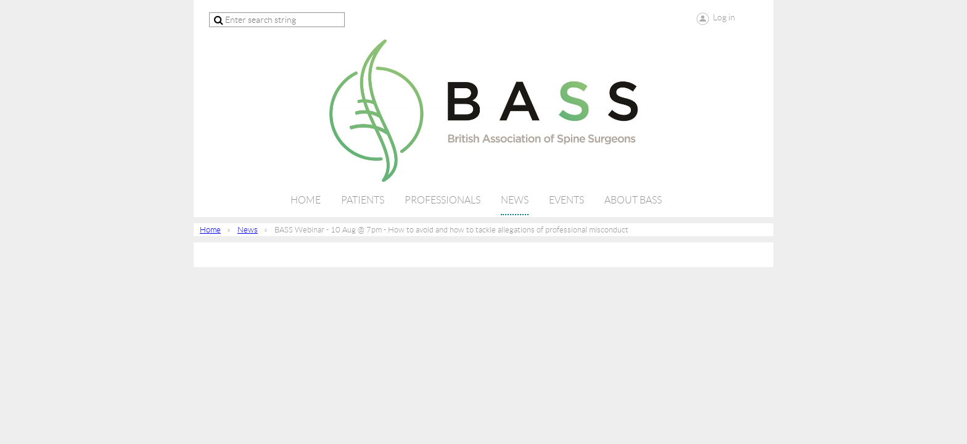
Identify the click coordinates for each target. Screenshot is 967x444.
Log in (724, 17)
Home (210, 229)
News (247, 229)
